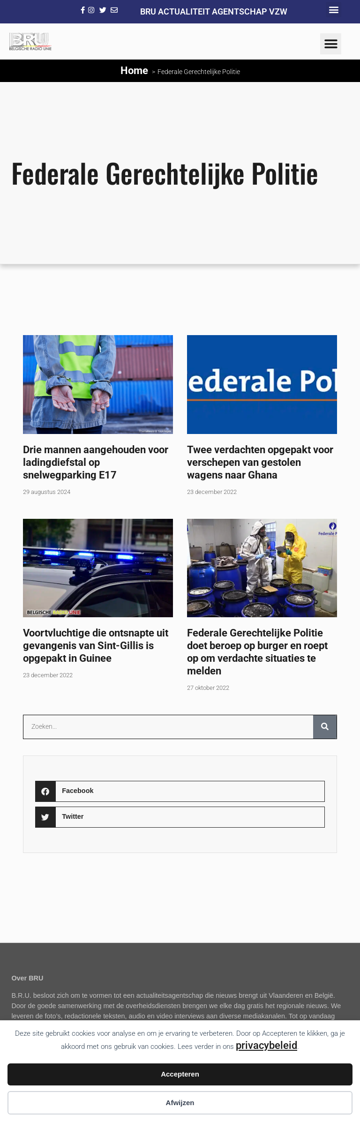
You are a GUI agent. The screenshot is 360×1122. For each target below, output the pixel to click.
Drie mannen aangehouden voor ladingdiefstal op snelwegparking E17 (95, 462)
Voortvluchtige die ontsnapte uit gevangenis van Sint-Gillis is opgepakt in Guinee (95, 645)
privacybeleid (266, 1045)
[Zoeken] (325, 727)
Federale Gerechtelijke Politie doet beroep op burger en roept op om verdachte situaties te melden (257, 652)
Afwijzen (180, 1103)
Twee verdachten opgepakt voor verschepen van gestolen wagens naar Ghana (260, 462)
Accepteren (180, 1074)
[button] (333, 9)
